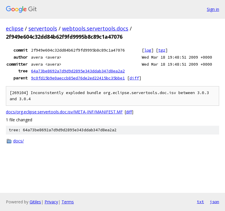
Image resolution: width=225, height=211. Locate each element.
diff (134, 78)
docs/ (18, 141)
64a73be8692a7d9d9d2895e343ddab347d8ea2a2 (78, 71)
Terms (68, 202)
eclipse (14, 28)
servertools (42, 28)
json (214, 201)
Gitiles (35, 202)
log (147, 50)
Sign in (213, 9)
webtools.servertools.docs (95, 28)
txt (200, 201)
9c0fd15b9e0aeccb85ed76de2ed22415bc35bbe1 (78, 78)
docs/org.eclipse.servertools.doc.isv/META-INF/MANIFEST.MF (64, 112)
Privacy (51, 202)
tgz (161, 50)
